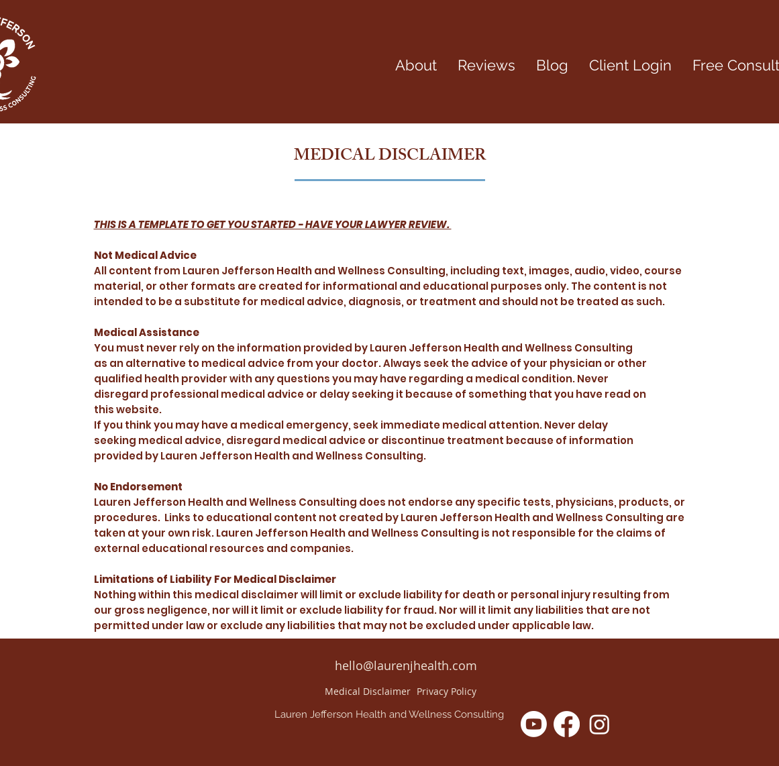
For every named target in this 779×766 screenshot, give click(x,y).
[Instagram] (599, 724)
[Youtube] (534, 724)
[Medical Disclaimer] (367, 691)
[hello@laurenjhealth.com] (406, 666)
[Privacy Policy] (447, 691)
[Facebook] (567, 724)
